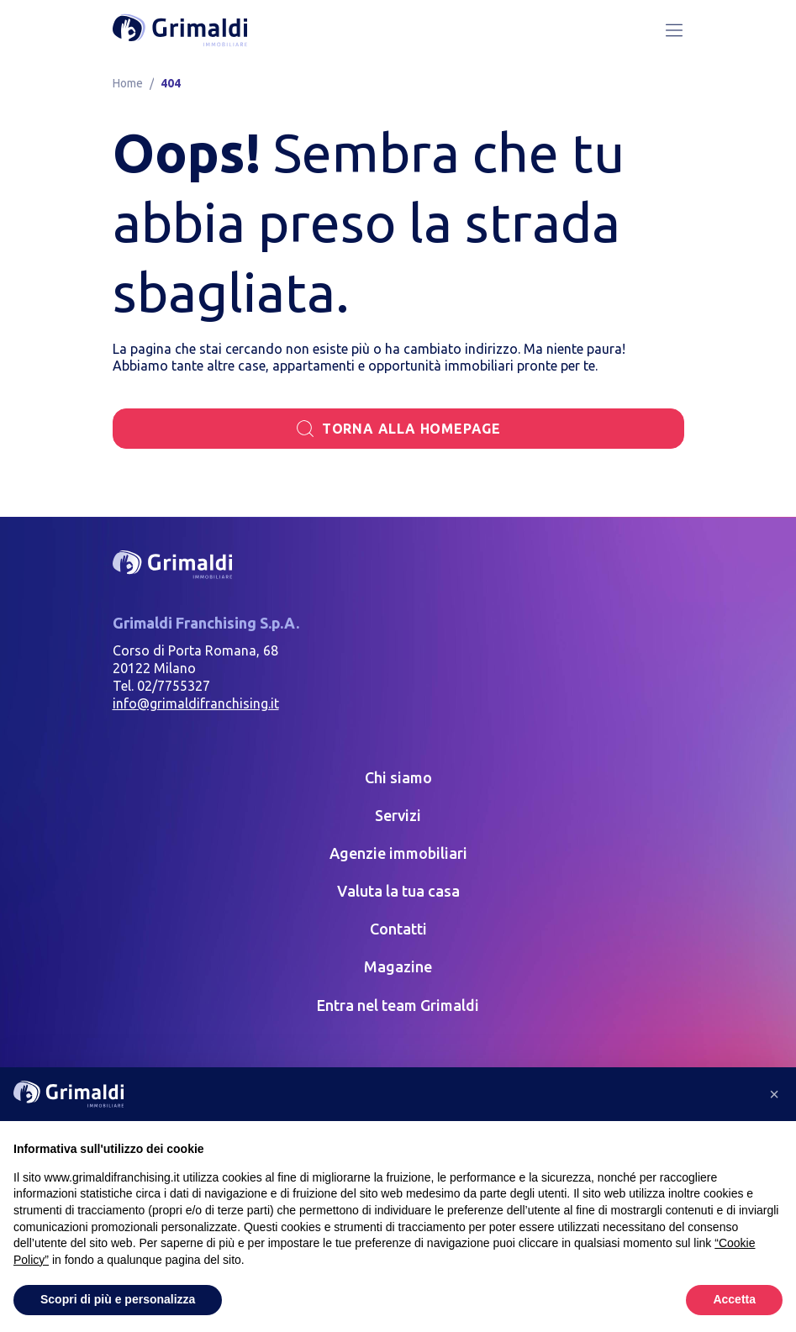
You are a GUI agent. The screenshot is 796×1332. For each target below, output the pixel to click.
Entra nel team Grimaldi (398, 1005)
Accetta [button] (734, 1299)
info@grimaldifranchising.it (196, 703)
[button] (774, 1094)
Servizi (398, 815)
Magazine (398, 966)
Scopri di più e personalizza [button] (117, 1299)
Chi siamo (398, 777)
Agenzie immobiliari (398, 853)
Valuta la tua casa (398, 890)
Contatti (398, 928)
